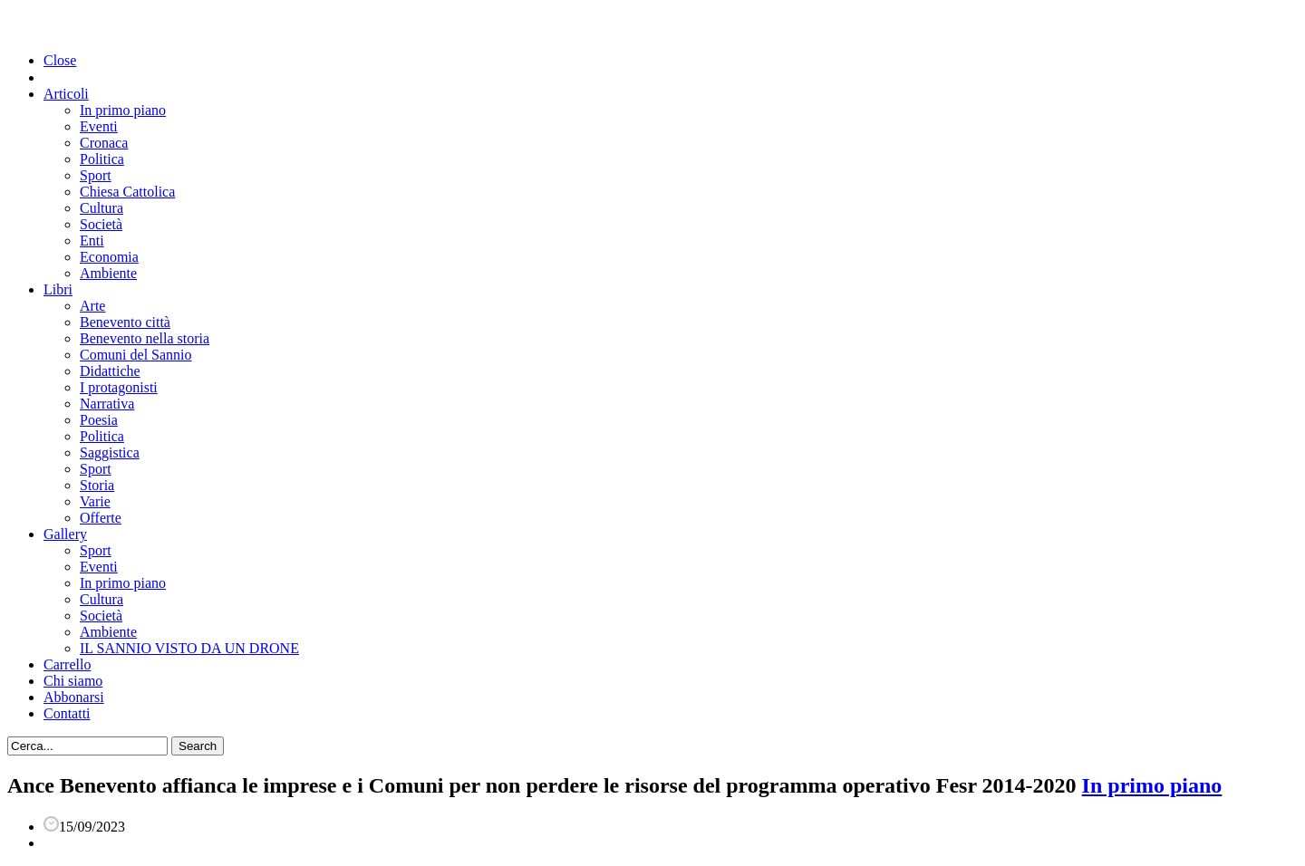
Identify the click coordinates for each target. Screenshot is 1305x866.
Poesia (99, 420)
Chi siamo (73, 680)
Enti (92, 240)
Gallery (65, 534)
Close (60, 60)
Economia (109, 257)
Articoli (66, 93)
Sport (95, 175)
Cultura (101, 208)
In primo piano (123, 110)
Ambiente (108, 273)
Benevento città (125, 322)
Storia (97, 485)
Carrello (67, 664)
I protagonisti (119, 387)
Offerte (100, 517)
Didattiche (110, 371)
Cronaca (104, 142)
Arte (92, 305)
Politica (102, 159)
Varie (95, 501)
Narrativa (107, 403)
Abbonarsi (74, 697)
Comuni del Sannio (136, 354)
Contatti (67, 713)
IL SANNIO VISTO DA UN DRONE (189, 648)
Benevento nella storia (144, 338)
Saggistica (110, 452)
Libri (58, 289)
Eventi (99, 126)
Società (101, 224)
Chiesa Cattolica (127, 191)
